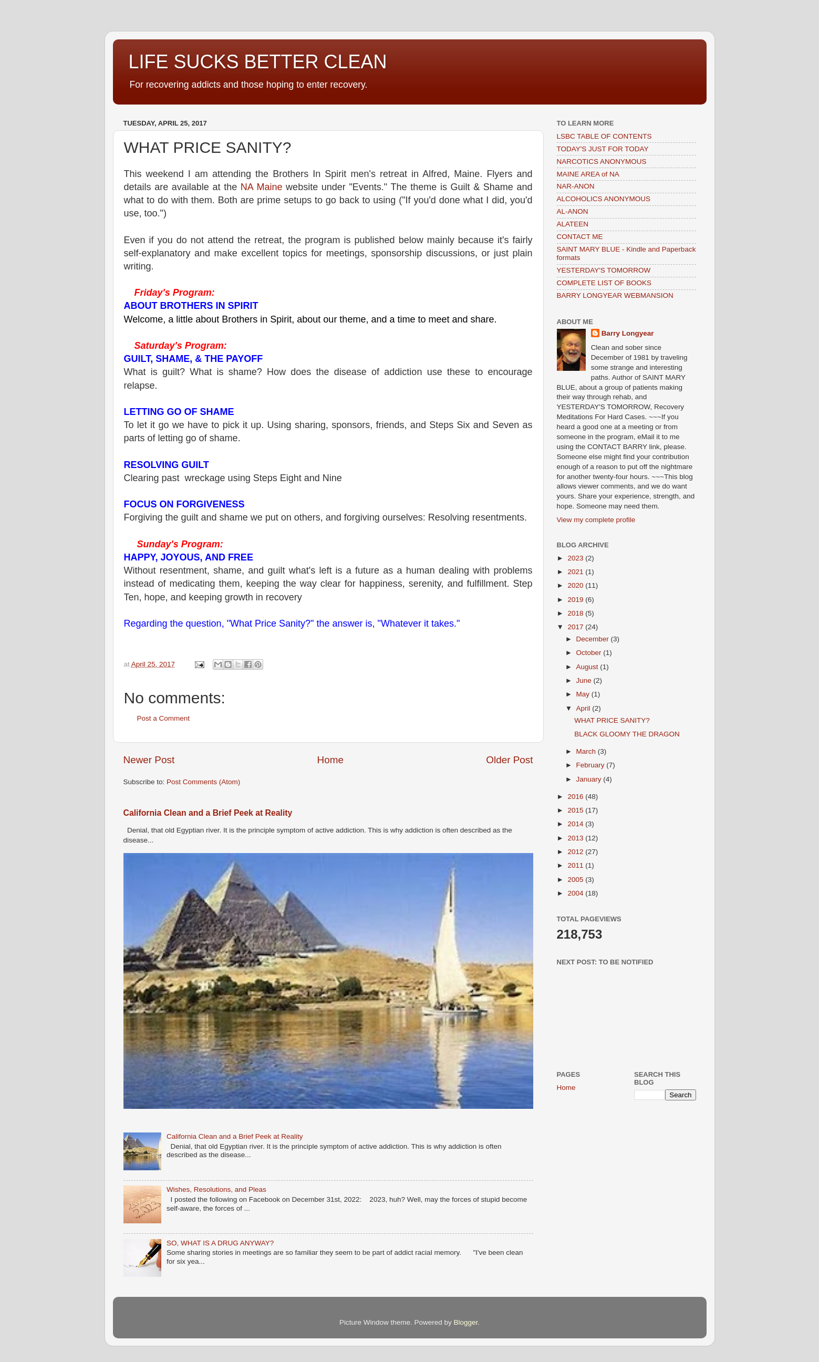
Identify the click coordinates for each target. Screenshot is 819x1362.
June (585, 680)
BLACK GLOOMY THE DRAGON (627, 734)
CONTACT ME (580, 237)
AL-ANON (572, 211)
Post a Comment (163, 718)
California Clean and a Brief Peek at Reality (208, 812)
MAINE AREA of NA (588, 174)
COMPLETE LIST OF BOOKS (604, 283)
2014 (576, 824)
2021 (576, 572)
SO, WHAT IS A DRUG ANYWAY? (220, 1243)
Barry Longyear (628, 333)
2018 (576, 613)
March (587, 751)
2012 (576, 852)
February (591, 765)
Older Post (509, 759)
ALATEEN (573, 224)
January (590, 779)
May (584, 694)
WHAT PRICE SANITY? (612, 720)
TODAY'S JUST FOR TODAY (603, 149)
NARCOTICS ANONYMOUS (602, 161)
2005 (576, 879)
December (593, 639)
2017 (576, 627)
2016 (576, 796)
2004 (576, 893)
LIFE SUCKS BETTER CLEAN (258, 61)
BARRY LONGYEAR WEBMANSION (615, 295)
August (588, 667)
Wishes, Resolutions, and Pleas (216, 1189)
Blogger (466, 1322)
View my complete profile (596, 520)
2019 (576, 600)
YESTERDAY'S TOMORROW (604, 270)
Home (330, 759)
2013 (576, 838)
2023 (576, 558)
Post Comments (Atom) (203, 782)
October (590, 653)
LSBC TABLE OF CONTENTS (604, 136)
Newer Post (149, 759)
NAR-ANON (576, 186)
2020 (576, 585)
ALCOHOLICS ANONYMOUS (604, 199)
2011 (576, 865)
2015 (576, 810)
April (584, 708)
